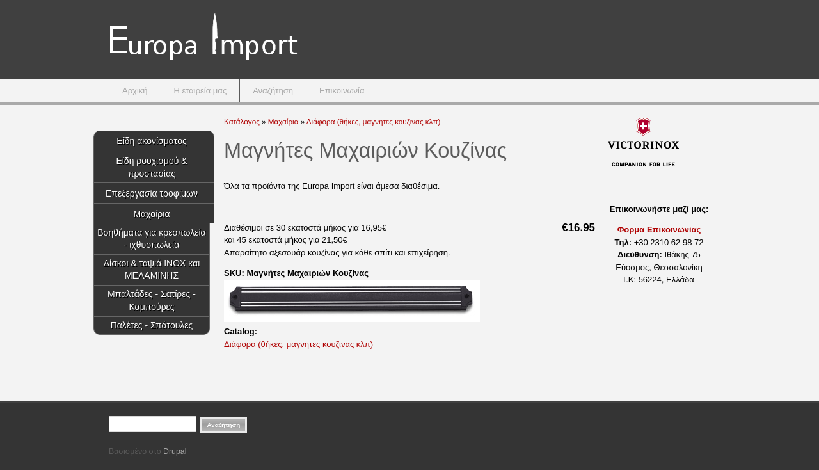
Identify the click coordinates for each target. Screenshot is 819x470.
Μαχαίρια (151, 214)
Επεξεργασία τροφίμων (152, 193)
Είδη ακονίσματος (151, 141)
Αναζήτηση (273, 90)
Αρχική (135, 90)
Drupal (174, 451)
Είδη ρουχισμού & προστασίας (151, 167)
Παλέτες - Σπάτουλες (152, 325)
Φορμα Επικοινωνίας (659, 229)
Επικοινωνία (342, 90)
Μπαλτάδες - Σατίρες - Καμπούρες (151, 300)
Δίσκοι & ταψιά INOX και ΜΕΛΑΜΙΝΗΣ (152, 269)
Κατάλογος (242, 121)
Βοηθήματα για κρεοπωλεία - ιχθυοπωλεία (151, 238)
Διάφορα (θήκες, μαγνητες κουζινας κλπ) (373, 121)
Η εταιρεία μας (200, 90)
